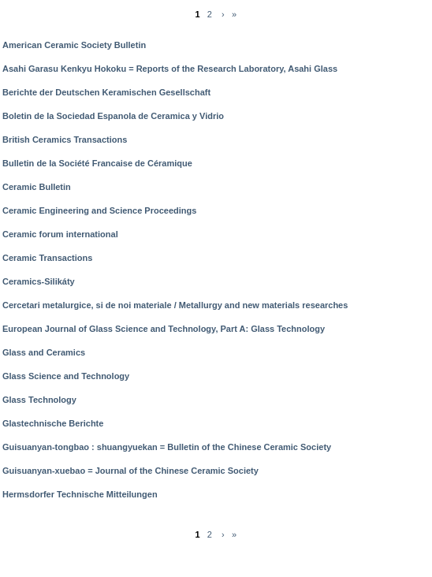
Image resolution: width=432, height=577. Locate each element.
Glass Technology (39, 399)
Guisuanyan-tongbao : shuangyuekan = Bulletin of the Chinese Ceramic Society (166, 447)
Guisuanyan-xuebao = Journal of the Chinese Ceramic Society (130, 470)
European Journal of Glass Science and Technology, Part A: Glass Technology (163, 328)
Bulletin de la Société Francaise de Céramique (97, 163)
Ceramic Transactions (47, 257)
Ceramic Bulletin (36, 187)
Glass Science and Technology (65, 376)
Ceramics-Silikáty (38, 281)
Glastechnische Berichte (52, 423)
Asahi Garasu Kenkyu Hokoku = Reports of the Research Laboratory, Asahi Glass (169, 68)
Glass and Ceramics (43, 352)
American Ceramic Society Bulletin (74, 45)
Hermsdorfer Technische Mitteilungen (80, 494)
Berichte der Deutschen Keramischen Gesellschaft (106, 92)
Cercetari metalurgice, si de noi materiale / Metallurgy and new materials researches (175, 305)
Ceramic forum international (60, 234)
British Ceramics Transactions (64, 139)
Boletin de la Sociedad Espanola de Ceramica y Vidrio (113, 116)
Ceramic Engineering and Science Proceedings (99, 210)
